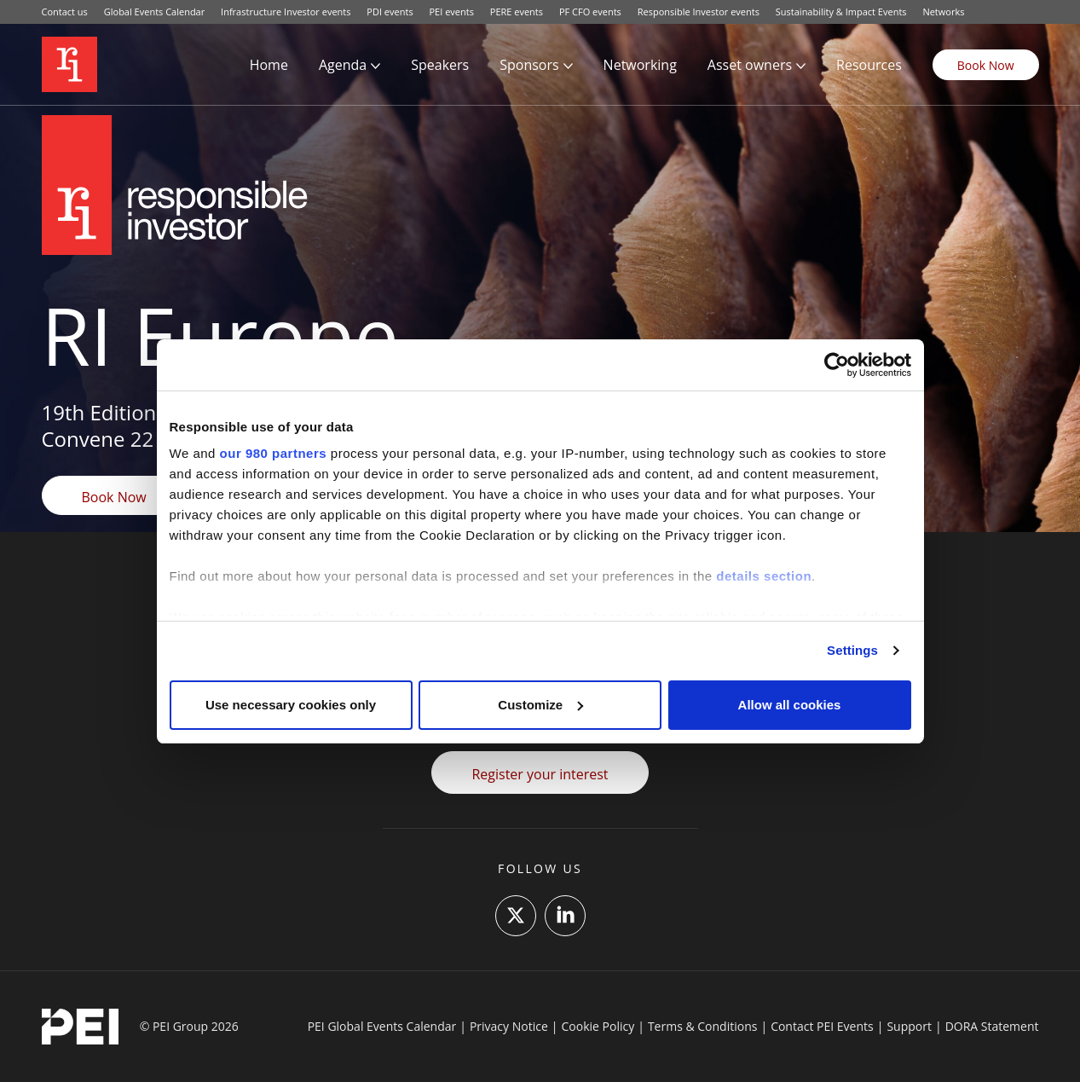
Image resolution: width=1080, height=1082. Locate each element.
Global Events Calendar (154, 11)
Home (269, 64)
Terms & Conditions (703, 1026)
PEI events (452, 11)
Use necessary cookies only (290, 704)
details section (763, 576)
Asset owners (749, 64)
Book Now (985, 65)
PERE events (516, 11)
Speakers (440, 64)
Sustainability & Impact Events (841, 11)
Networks (943, 11)
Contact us (65, 11)
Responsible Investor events (698, 11)
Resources (869, 64)
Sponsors (529, 64)
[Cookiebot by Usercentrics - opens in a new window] (836, 365)
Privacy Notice (509, 1026)
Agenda (343, 64)
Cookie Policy (598, 1026)
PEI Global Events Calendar (382, 1026)
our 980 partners (273, 453)
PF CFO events (590, 11)
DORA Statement (992, 1026)
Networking (640, 64)
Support (909, 1026)
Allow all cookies (789, 704)
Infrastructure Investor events (285, 11)
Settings (852, 650)
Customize (540, 704)
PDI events (390, 11)
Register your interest (539, 774)
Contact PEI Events (822, 1026)
